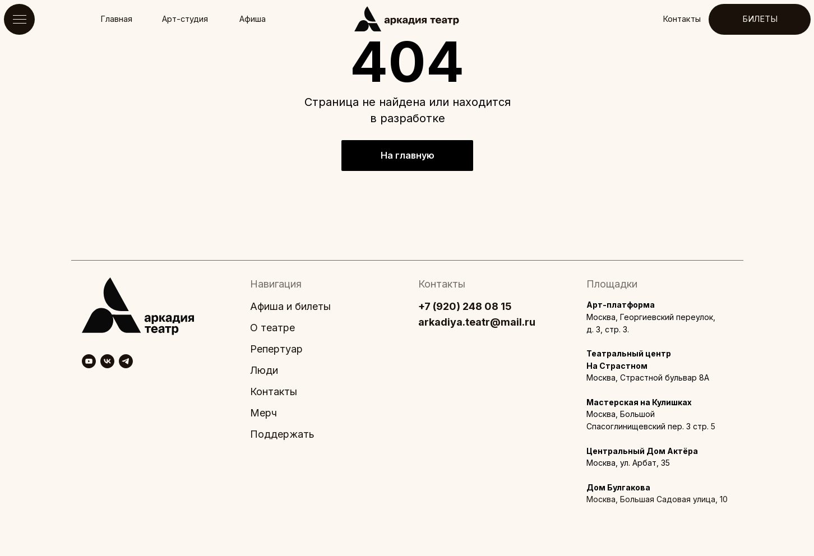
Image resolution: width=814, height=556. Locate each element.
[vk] (107, 361)
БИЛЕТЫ (760, 19)
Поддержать (282, 434)
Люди (264, 370)
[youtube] (89, 361)
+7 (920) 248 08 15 (465, 306)
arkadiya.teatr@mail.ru (476, 322)
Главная (116, 19)
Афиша (252, 19)
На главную (407, 155)
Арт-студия (185, 19)
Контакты (682, 19)
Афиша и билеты (290, 306)
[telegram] (126, 361)
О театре (272, 327)
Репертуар (276, 349)
